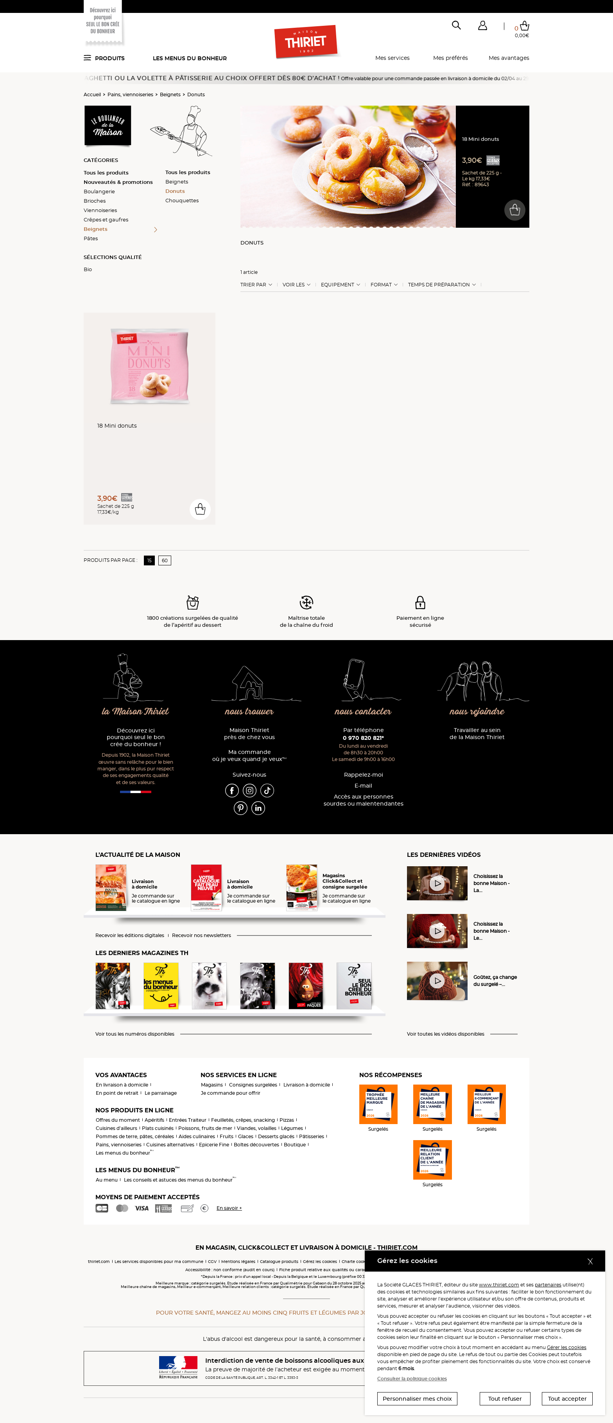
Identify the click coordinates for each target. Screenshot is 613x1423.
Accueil (92, 94)
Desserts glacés (276, 1136)
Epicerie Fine (214, 1145)
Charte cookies (356, 1261)
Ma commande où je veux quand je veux (249, 756)
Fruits (226, 1136)
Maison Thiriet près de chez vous (249, 734)
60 (165, 560)
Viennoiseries (100, 210)
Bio (88, 269)
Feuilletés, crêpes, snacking (243, 1120)
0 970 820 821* (363, 737)
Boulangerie (99, 191)
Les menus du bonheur (190, 58)
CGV (212, 1261)
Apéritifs (154, 1120)
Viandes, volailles (256, 1128)
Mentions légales (238, 1261)
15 (149, 560)
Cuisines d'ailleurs (116, 1128)
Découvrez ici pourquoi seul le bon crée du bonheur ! (136, 737)
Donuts (196, 94)
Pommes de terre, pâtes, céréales (135, 1136)
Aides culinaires (197, 1136)
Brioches (95, 201)
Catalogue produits (279, 1261)
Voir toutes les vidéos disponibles (445, 1034)
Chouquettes (182, 200)
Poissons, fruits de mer (205, 1128)
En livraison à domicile (122, 1085)
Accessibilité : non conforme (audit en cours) (229, 1269)
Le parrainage (161, 1093)
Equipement (337, 285)
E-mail (363, 786)
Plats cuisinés (158, 1128)
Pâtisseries (311, 1136)
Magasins (212, 1085)
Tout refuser (505, 1398)
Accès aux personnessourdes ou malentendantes (363, 800)
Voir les (294, 285)
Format (381, 285)
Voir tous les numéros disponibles (134, 1034)
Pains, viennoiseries (130, 94)
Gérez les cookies (320, 1261)
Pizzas (287, 1120)
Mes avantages (509, 57)
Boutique (295, 1145)
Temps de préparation (439, 285)
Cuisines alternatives (170, 1145)
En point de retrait (117, 1093)
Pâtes (91, 238)
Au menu (107, 1180)
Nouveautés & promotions (118, 182)
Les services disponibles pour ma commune (159, 1261)
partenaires (548, 1285)
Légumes (292, 1128)
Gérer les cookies (566, 1347)
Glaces (245, 1136)
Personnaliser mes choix (417, 1398)
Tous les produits (106, 172)
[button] (482, 27)
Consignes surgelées (253, 1085)
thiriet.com (99, 1261)
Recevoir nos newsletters (201, 935)
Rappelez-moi (363, 775)
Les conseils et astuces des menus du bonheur (180, 1180)
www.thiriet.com (499, 1285)
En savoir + (229, 1208)
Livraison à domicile (306, 1085)
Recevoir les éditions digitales (129, 935)
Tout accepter (567, 1398)
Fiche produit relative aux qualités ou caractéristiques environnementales (353, 1269)
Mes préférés (450, 57)
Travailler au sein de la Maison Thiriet (477, 734)
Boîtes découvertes (256, 1145)
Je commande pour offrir (230, 1093)
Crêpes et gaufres (106, 219)
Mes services (392, 57)
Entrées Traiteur (187, 1120)
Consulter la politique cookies (412, 1379)
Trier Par (253, 285)
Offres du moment (118, 1120)
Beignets (170, 94)
